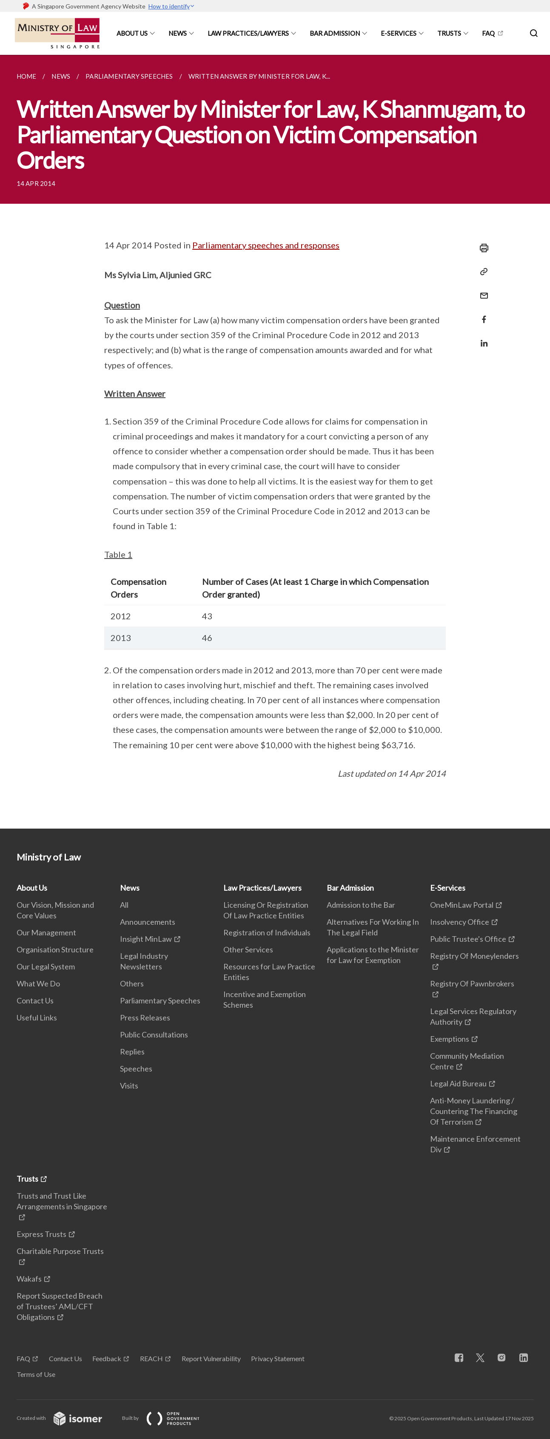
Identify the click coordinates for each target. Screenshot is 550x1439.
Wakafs (29, 1278)
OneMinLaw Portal (461, 904)
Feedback (106, 1358)
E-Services (398, 33)
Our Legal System (46, 966)
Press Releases (145, 1017)
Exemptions (449, 1038)
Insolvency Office (459, 921)
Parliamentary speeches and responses (265, 245)
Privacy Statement (278, 1358)
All (124, 904)
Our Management (46, 932)
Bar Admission (335, 33)
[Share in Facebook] (481, 314)
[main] (275, 442)
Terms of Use (36, 1374)
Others (132, 983)
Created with (66, 1418)
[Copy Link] (481, 272)
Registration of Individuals (267, 932)
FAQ (488, 33)
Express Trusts (41, 1234)
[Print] (481, 248)
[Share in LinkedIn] (481, 338)
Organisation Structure (55, 949)
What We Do (38, 983)
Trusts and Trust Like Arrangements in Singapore (62, 1201)
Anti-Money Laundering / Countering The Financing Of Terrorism (473, 1111)
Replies (132, 1051)
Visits (129, 1085)
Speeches (136, 1068)
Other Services (248, 949)
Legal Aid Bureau (458, 1083)
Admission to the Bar (361, 904)
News (177, 33)
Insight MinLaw (146, 938)
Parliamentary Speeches (160, 1000)
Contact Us (35, 1000)
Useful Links (37, 1017)
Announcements (147, 921)
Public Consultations (154, 1034)
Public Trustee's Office (468, 938)
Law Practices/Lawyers (248, 33)
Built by (167, 1418)
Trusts (449, 33)
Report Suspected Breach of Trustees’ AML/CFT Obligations (60, 1306)
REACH (151, 1358)
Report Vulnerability (211, 1358)
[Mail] (481, 290)
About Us (132, 33)
